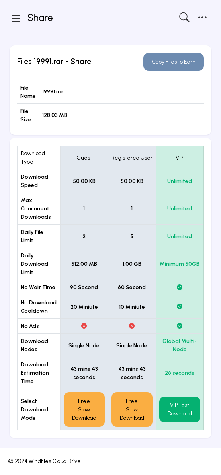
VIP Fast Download (180, 409)
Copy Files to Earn (174, 61)
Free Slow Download (84, 409)
